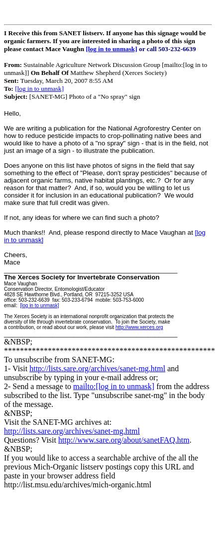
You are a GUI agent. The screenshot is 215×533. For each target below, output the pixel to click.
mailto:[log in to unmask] (113, 386)
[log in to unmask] (111, 49)
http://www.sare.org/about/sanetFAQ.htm (124, 440)
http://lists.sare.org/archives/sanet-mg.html (97, 368)
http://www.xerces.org (139, 327)
